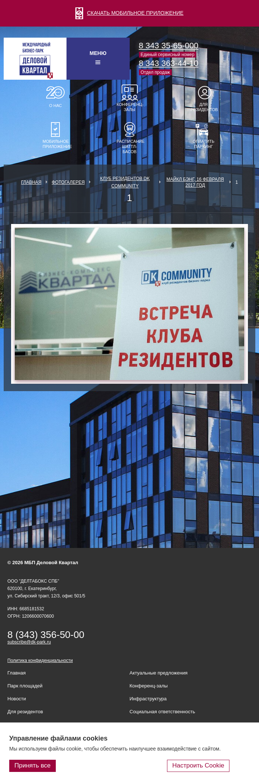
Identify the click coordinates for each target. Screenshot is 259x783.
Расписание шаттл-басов (130, 146)
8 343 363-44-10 (168, 63)
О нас (55, 105)
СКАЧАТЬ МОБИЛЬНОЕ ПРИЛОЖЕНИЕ (129, 13)
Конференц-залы (130, 107)
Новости (16, 698)
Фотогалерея (68, 182)
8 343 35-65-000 (168, 45)
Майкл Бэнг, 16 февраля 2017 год (195, 182)
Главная (31, 182)
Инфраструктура (148, 698)
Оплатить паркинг (203, 144)
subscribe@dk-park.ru (29, 642)
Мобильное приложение (55, 144)
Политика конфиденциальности (40, 660)
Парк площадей (24, 686)
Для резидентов (204, 107)
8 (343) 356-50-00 (45, 634)
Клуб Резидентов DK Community (125, 182)
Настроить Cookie (198, 765)
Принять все (32, 765)
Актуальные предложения (159, 673)
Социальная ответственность (162, 711)
